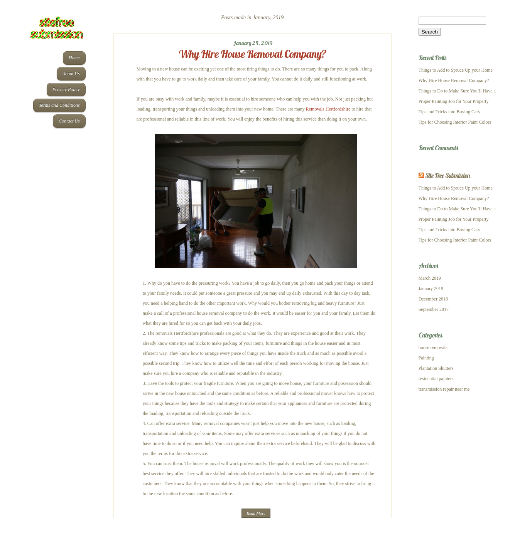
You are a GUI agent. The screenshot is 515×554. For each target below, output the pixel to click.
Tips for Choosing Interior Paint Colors (455, 122)
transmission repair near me (444, 389)
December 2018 (433, 299)
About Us (71, 73)
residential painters (436, 378)
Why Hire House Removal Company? (252, 53)
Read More (256, 513)
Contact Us (69, 121)
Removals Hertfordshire (328, 109)
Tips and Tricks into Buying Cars (449, 111)
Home (74, 57)
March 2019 (430, 278)
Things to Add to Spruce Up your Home (456, 70)
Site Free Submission (447, 175)
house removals (433, 347)
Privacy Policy (66, 89)
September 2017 (434, 309)
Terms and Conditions (59, 105)
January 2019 (431, 288)
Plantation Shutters (436, 368)
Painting (426, 358)
